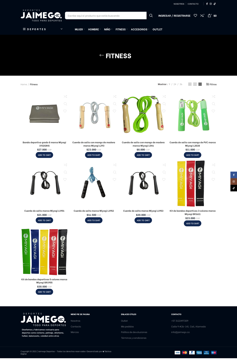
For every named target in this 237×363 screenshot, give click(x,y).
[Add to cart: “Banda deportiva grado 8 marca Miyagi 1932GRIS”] (44, 160)
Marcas (75, 336)
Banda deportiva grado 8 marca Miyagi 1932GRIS (44, 148)
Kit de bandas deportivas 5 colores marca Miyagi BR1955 (44, 285)
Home (24, 89)
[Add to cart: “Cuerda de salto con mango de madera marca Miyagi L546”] (143, 160)
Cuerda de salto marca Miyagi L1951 (44, 215)
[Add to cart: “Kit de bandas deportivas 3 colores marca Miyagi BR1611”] (192, 228)
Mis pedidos (127, 331)
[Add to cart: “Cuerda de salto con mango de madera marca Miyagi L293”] (93, 160)
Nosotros (75, 325)
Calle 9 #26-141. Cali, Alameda (188, 331)
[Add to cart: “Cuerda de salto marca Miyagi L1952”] (93, 225)
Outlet (124, 325)
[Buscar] (110, 18)
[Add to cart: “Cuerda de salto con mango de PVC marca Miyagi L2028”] (192, 160)
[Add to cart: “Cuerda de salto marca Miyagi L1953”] (143, 225)
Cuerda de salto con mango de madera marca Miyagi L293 (93, 148)
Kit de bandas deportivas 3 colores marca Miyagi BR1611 (193, 217)
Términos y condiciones (133, 342)
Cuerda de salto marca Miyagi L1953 (143, 215)
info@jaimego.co (180, 336)
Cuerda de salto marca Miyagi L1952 (94, 215)
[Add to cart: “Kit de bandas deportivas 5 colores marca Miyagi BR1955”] (44, 297)
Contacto (76, 331)
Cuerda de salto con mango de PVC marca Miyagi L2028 (193, 148)
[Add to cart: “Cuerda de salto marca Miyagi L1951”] (44, 225)
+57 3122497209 (179, 325)
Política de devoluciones (134, 336)
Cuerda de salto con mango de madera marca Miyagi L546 (143, 148)
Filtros (213, 89)
